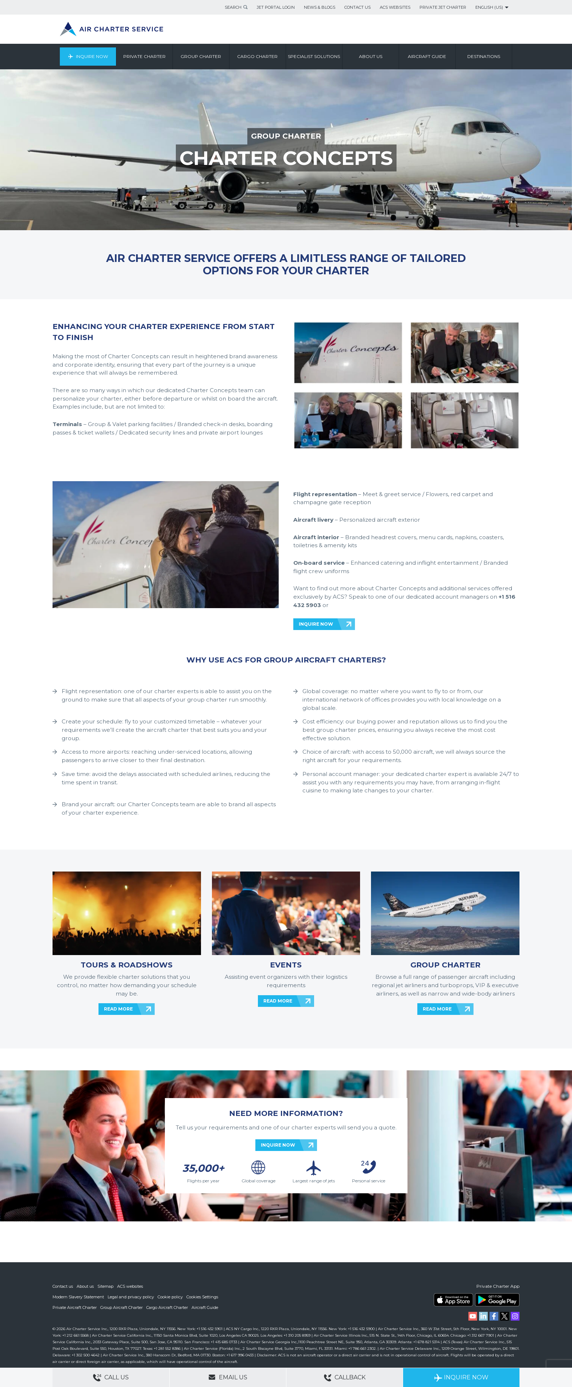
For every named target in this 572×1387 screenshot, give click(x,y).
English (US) (489, 7)
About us (370, 56)
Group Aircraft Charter (121, 1307)
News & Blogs (319, 7)
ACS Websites (395, 7)
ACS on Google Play (497, 1300)
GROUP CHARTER (286, 135)
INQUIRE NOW (316, 624)
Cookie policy (170, 1297)
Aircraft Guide (427, 56)
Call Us (111, 1378)
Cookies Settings (202, 1297)
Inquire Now (92, 56)
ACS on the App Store (453, 1300)
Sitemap (105, 1287)
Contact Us (357, 7)
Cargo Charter (257, 56)
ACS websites (130, 1287)
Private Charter (144, 56)
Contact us (63, 1287)
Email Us (227, 1377)
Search (233, 7)
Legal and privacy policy (131, 1297)
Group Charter (201, 56)
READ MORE (118, 1009)
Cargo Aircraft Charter (167, 1307)
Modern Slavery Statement (78, 1297)
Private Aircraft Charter (75, 1307)
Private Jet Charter (443, 7)
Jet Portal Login (276, 7)
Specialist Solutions (314, 56)
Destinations (483, 56)
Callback (345, 1378)
